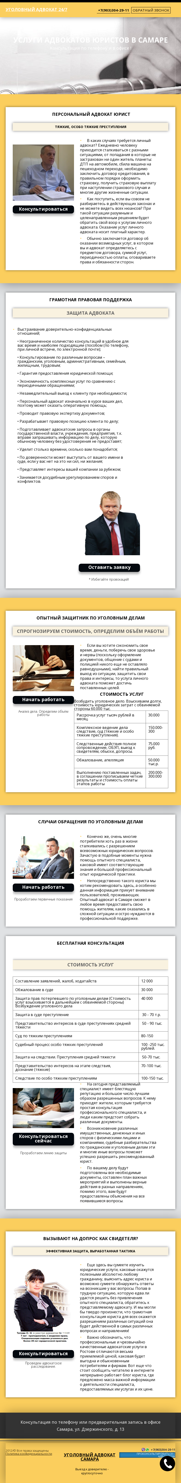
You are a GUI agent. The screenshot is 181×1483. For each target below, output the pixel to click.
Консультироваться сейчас (43, 1138)
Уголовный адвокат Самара (89, 1457)
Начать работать (43, 699)
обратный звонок (151, 10)
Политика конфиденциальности (29, 1453)
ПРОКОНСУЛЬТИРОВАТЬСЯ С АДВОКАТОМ (156, 1455)
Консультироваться (43, 209)
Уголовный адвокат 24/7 (36, 9)
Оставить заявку (109, 567)
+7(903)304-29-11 (113, 10)
